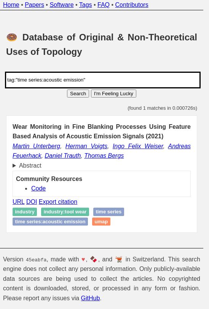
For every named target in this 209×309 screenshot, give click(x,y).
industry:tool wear (65, 212)
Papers (34, 5)
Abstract (30, 165)
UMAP (101, 221)
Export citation (58, 202)
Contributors (131, 5)
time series (108, 212)
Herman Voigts (86, 146)
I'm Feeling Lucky (113, 93)
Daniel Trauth (63, 155)
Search (78, 93)
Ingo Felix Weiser (138, 146)
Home (11, 5)
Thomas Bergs (104, 155)
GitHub (90, 298)
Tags (85, 5)
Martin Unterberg (36, 146)
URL (18, 202)
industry (25, 212)
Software (61, 5)
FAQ (103, 5)
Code (38, 188)
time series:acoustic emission (50, 221)
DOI (31, 202)
